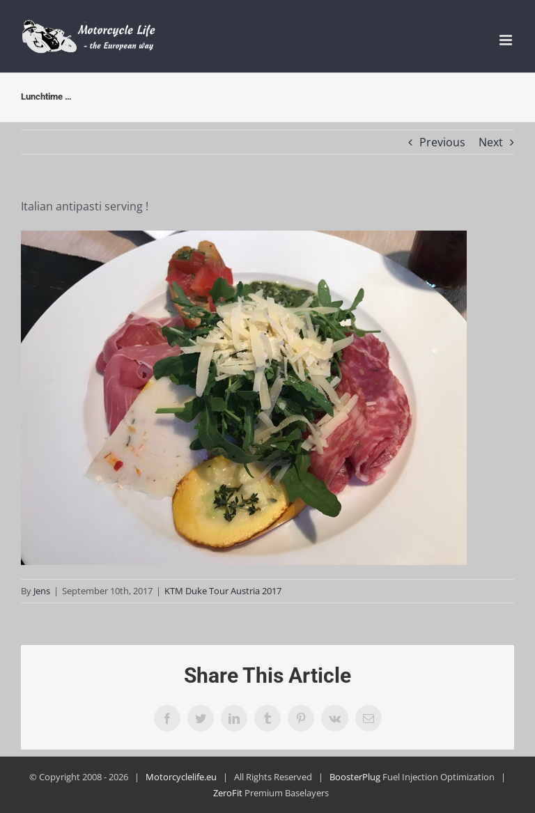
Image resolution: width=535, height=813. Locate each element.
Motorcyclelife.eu (181, 777)
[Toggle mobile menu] (506, 40)
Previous (442, 142)
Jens (41, 590)
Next (491, 142)
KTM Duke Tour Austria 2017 (222, 590)
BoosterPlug (354, 777)
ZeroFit (227, 793)
